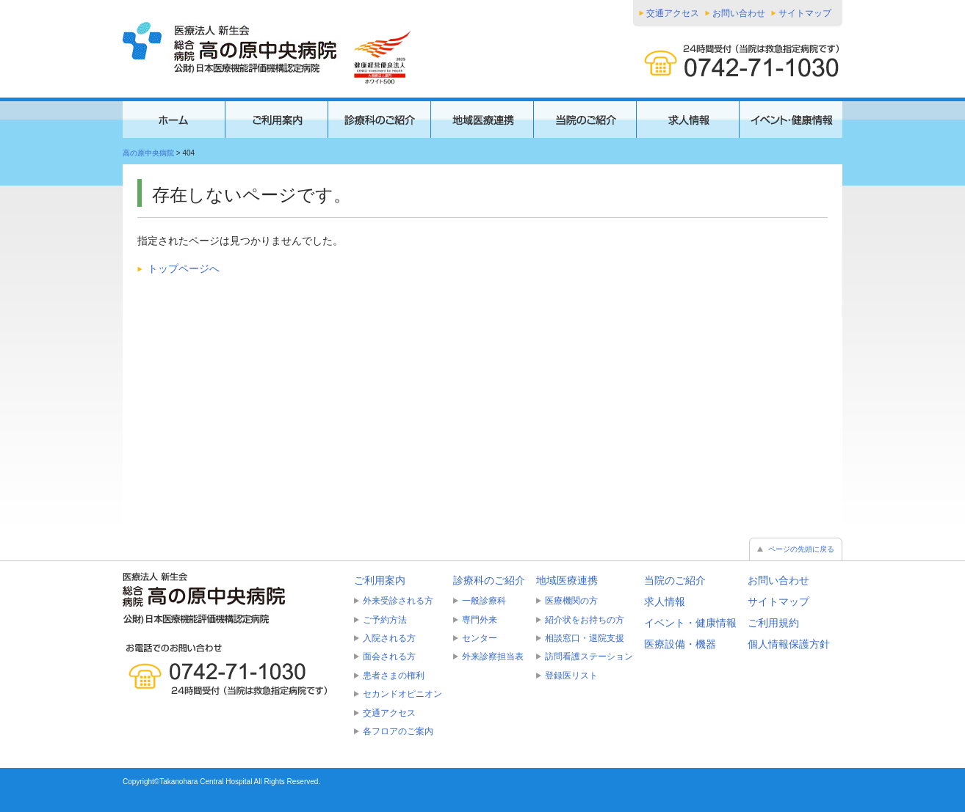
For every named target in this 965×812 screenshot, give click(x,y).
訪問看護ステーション (589, 656)
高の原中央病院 (148, 153)
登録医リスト (571, 675)
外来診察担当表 (493, 656)
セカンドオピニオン (402, 694)
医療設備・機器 (680, 644)
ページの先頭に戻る (801, 549)
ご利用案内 (379, 580)
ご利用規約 (773, 623)
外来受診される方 (398, 601)
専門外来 (479, 620)
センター (479, 638)
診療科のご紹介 (489, 580)
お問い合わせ (738, 13)
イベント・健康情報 (690, 623)
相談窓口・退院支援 (584, 638)
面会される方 (389, 656)
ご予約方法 (385, 620)
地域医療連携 (567, 580)
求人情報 (664, 601)
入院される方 (389, 638)
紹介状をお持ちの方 (584, 620)
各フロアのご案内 (398, 731)
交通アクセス (672, 13)
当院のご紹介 (675, 580)
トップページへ (184, 268)
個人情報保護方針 (789, 644)
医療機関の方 (571, 601)
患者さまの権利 (393, 675)
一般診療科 (484, 601)
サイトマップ (804, 13)
